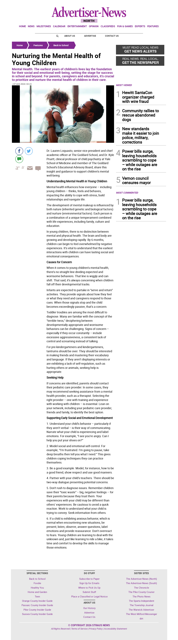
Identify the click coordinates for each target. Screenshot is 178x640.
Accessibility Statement (115, 628)
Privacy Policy (96, 628)
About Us (69, 35)
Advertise (90, 35)
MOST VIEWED (124, 85)
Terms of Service (79, 628)
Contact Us (112, 35)
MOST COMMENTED (127, 192)
